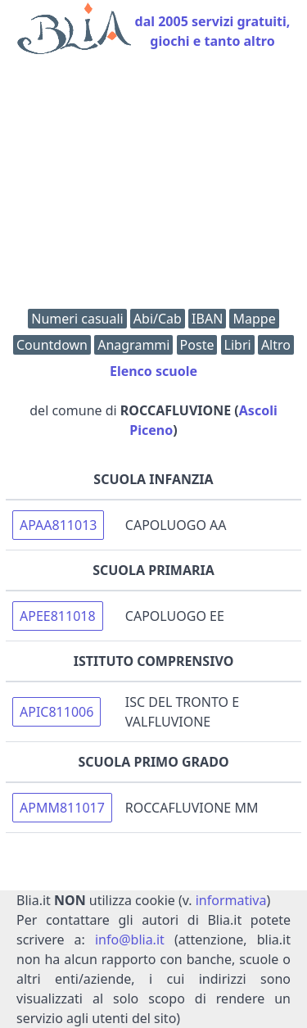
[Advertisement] (153, 185)
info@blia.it (130, 940)
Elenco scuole (153, 371)
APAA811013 (58, 525)
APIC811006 (56, 712)
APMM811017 (62, 808)
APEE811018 (58, 616)
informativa (231, 900)
